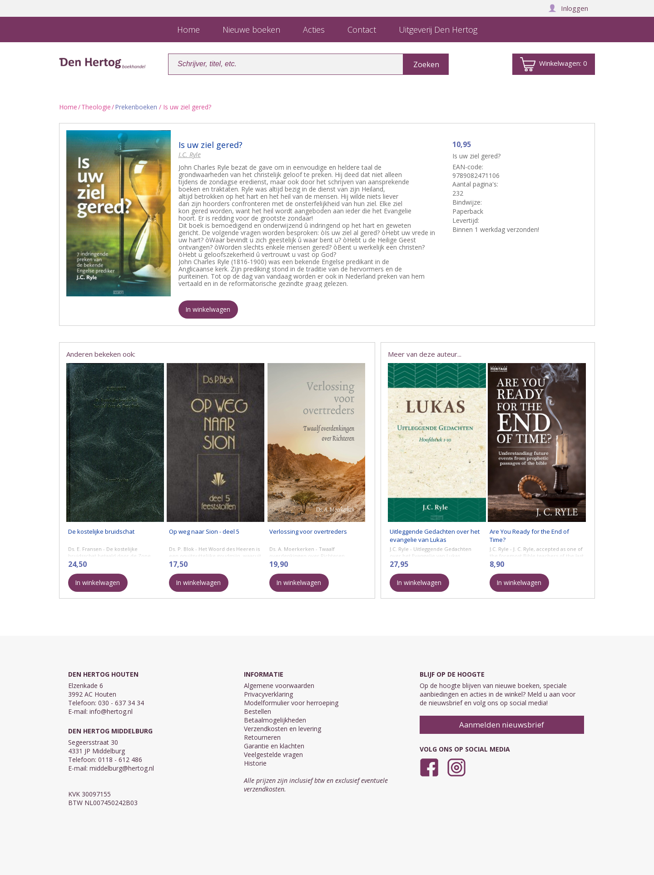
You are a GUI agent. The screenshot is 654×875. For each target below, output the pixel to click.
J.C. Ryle (189, 154)
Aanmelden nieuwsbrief (501, 724)
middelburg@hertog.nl (121, 768)
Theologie (96, 107)
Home (68, 107)
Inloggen (568, 8)
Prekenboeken (136, 107)
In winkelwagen (207, 309)
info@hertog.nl (111, 711)
